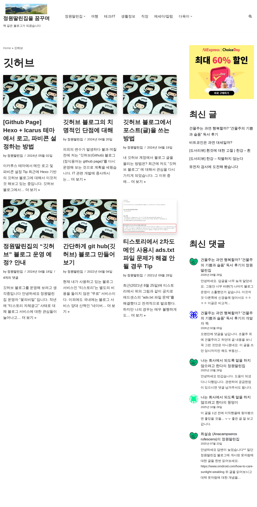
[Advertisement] (221, 205)
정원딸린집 (15, 156)
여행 (94, 16)
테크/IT (109, 16)
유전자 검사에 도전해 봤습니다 (213, 167)
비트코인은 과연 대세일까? (210, 143)
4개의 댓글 (10, 278)
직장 (144, 16)
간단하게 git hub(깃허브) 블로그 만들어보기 (89, 254)
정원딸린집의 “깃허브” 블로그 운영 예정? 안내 (28, 254)
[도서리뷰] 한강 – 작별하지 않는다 (216, 159)
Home (7, 48)
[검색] (250, 16)
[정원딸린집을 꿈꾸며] (26, 16)
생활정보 (128, 16)
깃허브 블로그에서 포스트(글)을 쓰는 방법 (147, 130)
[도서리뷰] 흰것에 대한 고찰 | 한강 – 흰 (220, 151)
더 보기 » (32, 190)
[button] (85, 16)
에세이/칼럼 (163, 16)
